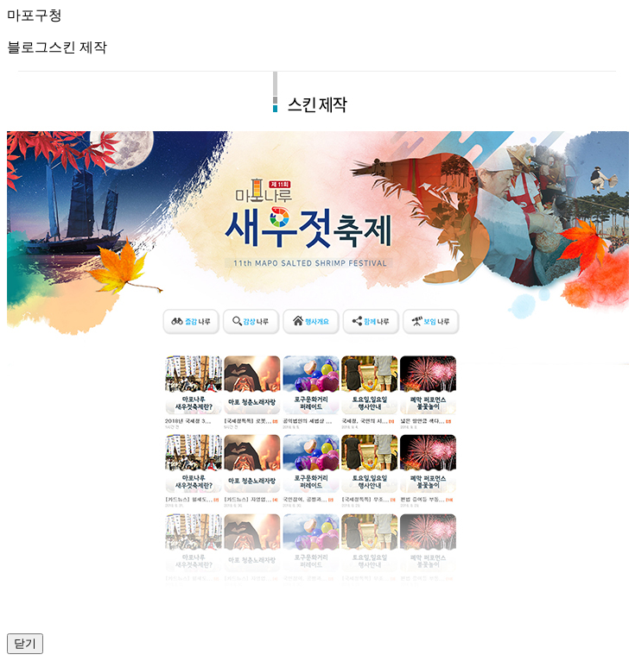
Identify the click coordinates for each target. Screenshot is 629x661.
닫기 (25, 643)
